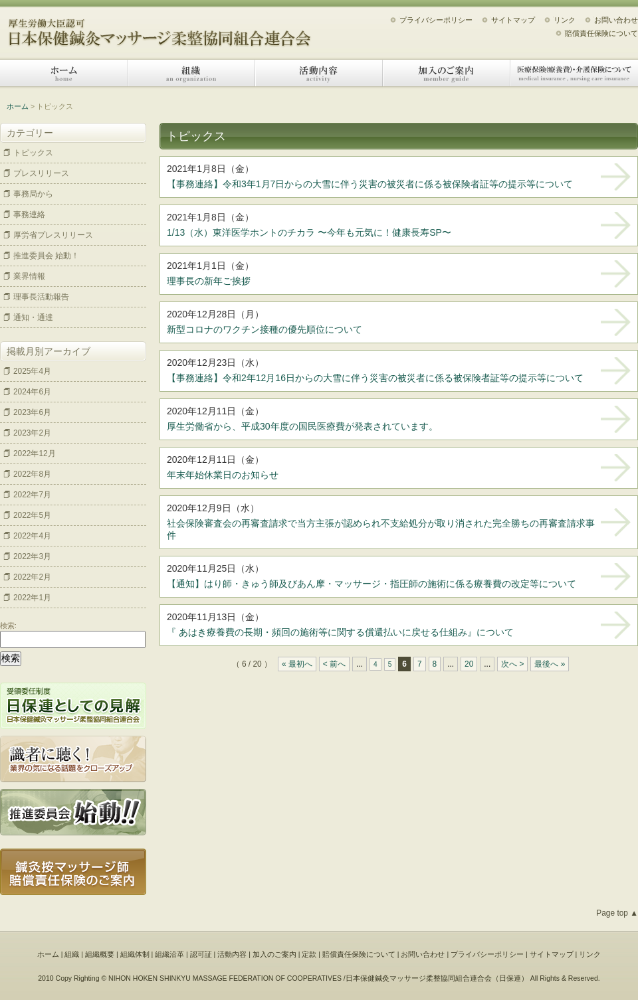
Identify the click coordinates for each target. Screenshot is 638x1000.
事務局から (33, 194)
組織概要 (99, 954)
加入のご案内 (446, 73)
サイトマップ (513, 20)
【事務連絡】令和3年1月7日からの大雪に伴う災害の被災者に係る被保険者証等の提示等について (370, 184)
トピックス (33, 152)
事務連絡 (29, 214)
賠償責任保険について (601, 33)
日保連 (510, 978)
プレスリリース (41, 173)
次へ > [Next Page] (512, 664)
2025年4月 (32, 371)
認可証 (201, 954)
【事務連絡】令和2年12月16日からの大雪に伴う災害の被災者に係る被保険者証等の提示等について (375, 378)
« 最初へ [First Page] (297, 664)
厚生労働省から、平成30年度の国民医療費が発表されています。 (302, 426)
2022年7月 (32, 494)
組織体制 (135, 954)
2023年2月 (32, 433)
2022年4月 (32, 536)
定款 (309, 954)
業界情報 (29, 276)
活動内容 (319, 73)
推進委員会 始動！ (46, 255)
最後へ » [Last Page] (549, 664)
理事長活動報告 (41, 296)
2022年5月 (32, 515)
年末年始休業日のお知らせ (222, 474)
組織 (191, 73)
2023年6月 (32, 412)
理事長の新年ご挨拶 (209, 281)
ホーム (64, 73)
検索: (8, 625)
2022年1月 (32, 597)
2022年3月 (32, 556)
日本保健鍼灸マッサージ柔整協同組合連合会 (159, 28)
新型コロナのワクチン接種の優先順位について (264, 329)
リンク (565, 20)
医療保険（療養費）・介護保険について (574, 73)
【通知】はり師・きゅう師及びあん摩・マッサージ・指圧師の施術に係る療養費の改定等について (371, 583)
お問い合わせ (616, 20)
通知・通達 (33, 317)
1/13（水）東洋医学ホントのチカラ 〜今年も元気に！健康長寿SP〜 (309, 232)
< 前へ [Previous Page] (334, 664)
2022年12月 (34, 453)
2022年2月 (32, 577)
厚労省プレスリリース (53, 235)
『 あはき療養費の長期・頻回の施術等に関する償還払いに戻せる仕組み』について (340, 632)
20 (469, 664)
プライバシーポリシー (436, 20)
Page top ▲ (617, 913)
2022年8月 (32, 474)
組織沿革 (169, 954)
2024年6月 (32, 391)
